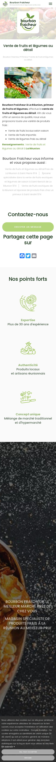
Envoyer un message (27, 226)
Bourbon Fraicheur (27, 3)
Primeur (24, 57)
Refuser (28, 758)
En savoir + (8, 746)
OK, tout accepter (28, 752)
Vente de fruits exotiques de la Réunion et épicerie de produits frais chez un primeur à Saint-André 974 (28, 190)
